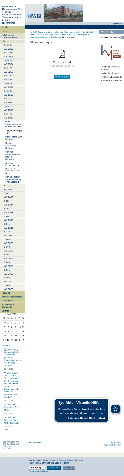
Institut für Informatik (11, 14)
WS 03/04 (8, 281)
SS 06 (7, 262)
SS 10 (7, 231)
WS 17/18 (8, 110)
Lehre (4, 31)
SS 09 (7, 239)
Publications (7, 300)
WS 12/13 (8, 212)
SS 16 (7, 185)
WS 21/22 (8, 79)
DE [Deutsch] (102, 32)
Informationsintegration (11, 297)
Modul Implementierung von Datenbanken (13, 124)
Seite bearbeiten (35, 442)
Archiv (6, 41)
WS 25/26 (8, 49)
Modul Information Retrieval (13, 138)
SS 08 (7, 247)
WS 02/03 (8, 289)
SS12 (6, 216)
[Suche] (122, 37)
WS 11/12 (8, 220)
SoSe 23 (8, 68)
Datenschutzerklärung (39, 471)
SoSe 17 (8, 114)
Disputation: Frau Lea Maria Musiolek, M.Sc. (11, 420)
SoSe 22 (8, 75)
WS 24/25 (8, 56)
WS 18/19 (8, 102)
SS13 (6, 208)
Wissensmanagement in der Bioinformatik (56, 35)
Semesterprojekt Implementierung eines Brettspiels (13, 179)
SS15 (6, 193)
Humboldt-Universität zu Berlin (41, 32)
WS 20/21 (8, 87)
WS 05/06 (8, 266)
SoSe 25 (8, 52)
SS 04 (7, 277)
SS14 (6, 201)
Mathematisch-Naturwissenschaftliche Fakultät (12, 9)
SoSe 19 (8, 98)
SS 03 (7, 285)
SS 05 (7, 270)
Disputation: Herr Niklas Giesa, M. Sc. (12, 407)
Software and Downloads (7, 305)
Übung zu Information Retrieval (10, 145)
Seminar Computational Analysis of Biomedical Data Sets (12, 168)
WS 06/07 (8, 258)
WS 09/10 (8, 235)
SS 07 (7, 254)
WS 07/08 (8, 251)
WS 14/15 (8, 197)
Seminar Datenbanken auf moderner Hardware (13, 155)
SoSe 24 (8, 60)
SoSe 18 (8, 106)
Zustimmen (54, 467)
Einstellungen (37, 467)
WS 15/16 (8, 189)
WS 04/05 (8, 274)
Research (5, 293)
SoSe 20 (8, 91)
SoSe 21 (8, 83)
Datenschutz (116, 445)
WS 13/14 (8, 205)
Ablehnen (69, 467)
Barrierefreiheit (116, 442)
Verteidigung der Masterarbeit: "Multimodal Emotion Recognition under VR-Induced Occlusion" (12, 357)
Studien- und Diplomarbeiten (10, 36)
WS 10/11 (8, 228)
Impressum (117, 23)
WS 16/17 (8, 118)
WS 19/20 (8, 95)
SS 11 (7, 224)
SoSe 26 (8, 45)
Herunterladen (62, 76)
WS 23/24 (8, 64)
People (4, 27)
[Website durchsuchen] (111, 37)
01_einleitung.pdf (14, 131)
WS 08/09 (8, 243)
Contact (5, 311)
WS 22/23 (8, 72)
